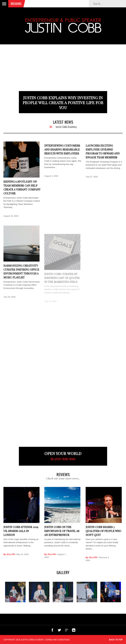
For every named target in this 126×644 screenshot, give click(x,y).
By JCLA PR (9, 554)
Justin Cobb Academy (66, 127)
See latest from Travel (63, 459)
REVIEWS (63, 474)
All (51, 127)
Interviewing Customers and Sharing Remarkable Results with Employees (62, 149)
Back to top (116, 640)
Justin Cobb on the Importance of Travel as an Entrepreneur (61, 531)
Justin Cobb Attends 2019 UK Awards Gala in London (20, 531)
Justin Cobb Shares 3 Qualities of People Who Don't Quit (103, 533)
